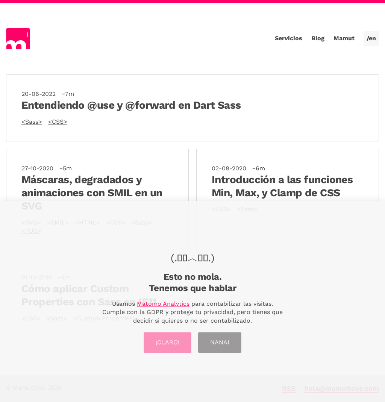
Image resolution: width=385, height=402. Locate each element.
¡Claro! (167, 343)
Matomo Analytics (163, 304)
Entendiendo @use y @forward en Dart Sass (131, 105)
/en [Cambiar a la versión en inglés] (371, 38)
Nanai (219, 343)
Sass (31, 121)
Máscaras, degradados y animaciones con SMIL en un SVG (91, 192)
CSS (58, 121)
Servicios (288, 38)
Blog (317, 38)
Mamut (344, 38)
